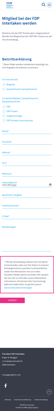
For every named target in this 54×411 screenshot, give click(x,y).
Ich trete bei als (10, 79)
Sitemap (8, 399)
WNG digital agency (31, 407)
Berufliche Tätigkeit (12, 194)
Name (5, 131)
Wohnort (7, 173)
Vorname (7, 141)
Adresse (6, 152)
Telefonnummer (10, 205)
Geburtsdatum (9, 182)
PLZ (4, 163)
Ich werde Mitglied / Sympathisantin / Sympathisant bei (20, 100)
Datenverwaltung (41, 399)
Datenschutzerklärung (22, 399)
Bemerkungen (9, 226)
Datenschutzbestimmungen (18, 287)
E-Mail (6, 216)
